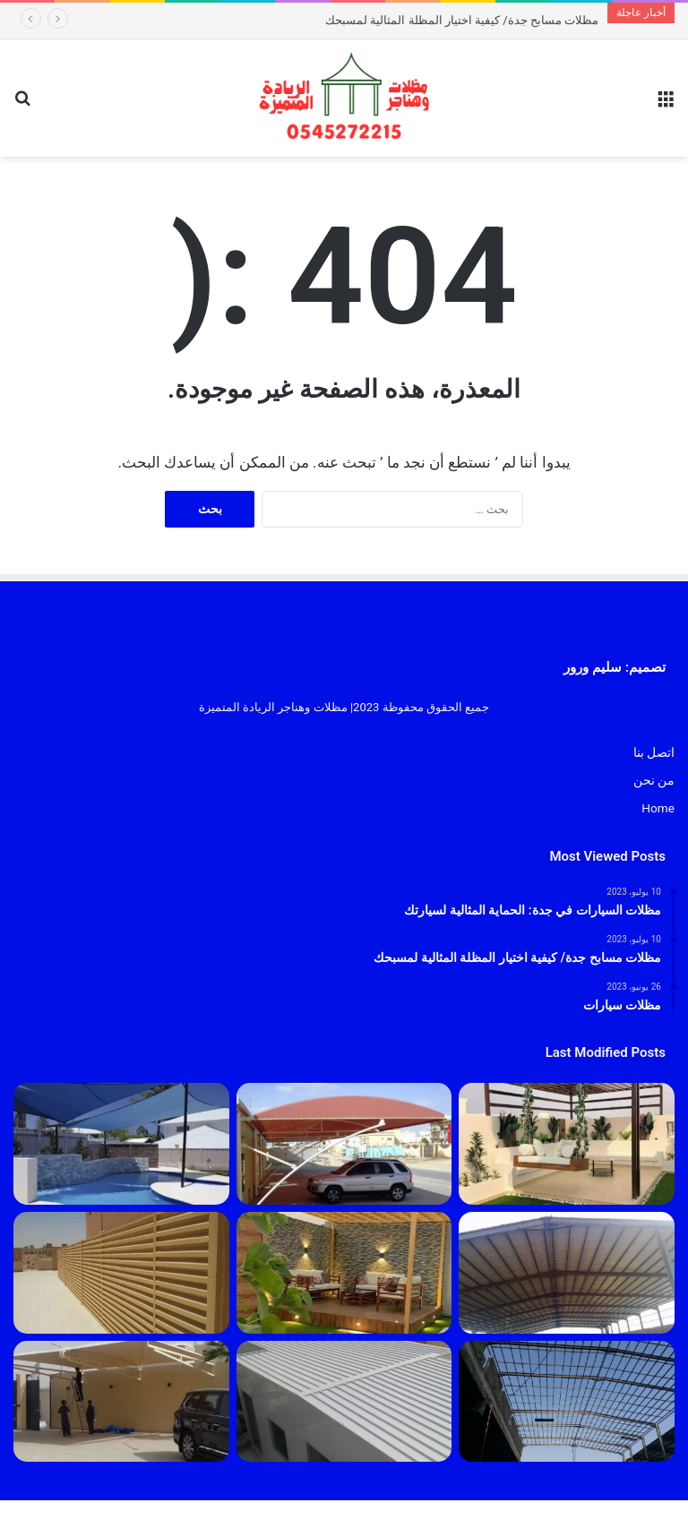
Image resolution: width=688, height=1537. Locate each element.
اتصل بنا (654, 752)
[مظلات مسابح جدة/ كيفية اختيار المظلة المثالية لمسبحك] (121, 1144)
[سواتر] (121, 1273)
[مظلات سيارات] (121, 1402)
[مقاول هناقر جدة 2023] (567, 1273)
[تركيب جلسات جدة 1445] (567, 1144)
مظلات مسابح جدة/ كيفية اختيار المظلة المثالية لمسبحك (461, 20)
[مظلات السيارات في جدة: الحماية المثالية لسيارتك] (344, 1144)
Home (658, 808)
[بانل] (344, 1402)
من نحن (654, 780)
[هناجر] (567, 1402)
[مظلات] (344, 1273)
